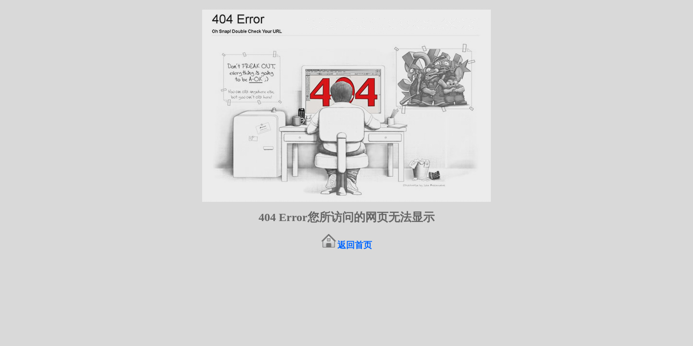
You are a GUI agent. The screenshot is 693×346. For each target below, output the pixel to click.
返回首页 (354, 245)
